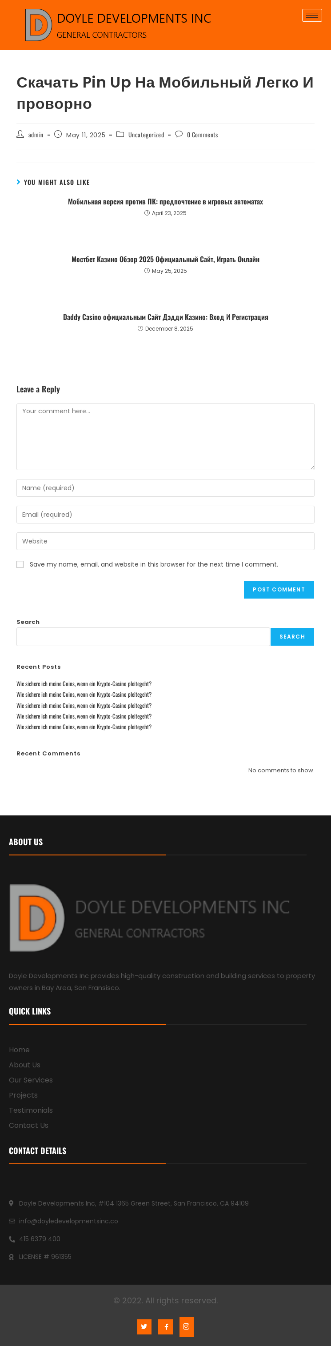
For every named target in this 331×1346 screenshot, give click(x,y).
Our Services (31, 1080)
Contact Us (28, 1125)
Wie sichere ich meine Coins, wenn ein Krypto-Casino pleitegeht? (84, 683)
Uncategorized (146, 134)
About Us (24, 1065)
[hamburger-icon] (312, 15)
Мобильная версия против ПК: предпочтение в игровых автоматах (165, 201)
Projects (23, 1095)
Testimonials (31, 1110)
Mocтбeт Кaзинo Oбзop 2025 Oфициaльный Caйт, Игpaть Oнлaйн (165, 259)
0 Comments (202, 134)
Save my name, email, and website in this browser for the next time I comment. (154, 564)
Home (19, 1050)
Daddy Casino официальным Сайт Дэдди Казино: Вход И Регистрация (165, 317)
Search (28, 622)
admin (36, 134)
